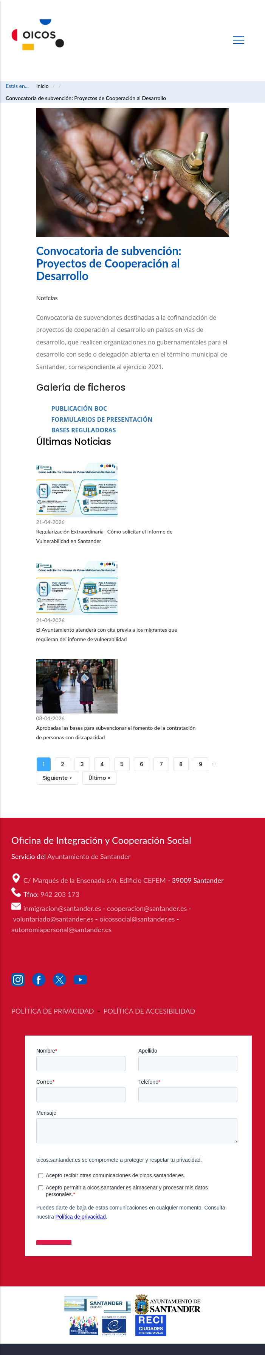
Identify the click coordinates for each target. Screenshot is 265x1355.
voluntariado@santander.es (53, 919)
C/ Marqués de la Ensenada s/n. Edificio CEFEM (95, 880)
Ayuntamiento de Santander (89, 856)
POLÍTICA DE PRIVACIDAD (53, 1011)
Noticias (47, 297)
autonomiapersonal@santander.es (61, 929)
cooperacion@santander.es (147, 908)
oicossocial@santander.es (137, 919)
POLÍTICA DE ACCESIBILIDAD (149, 1011)
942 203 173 (60, 894)
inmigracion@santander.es (62, 908)
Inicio (42, 86)
